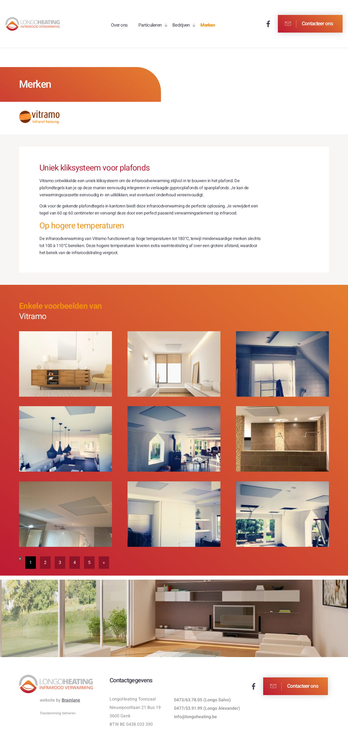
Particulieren (149, 25)
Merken (207, 25)
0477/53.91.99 (188, 708)
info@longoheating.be (195, 717)
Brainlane (71, 700)
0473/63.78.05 (188, 700)
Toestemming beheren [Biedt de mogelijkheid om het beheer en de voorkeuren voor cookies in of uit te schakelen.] (58, 713)
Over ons (119, 25)
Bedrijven (180, 25)
